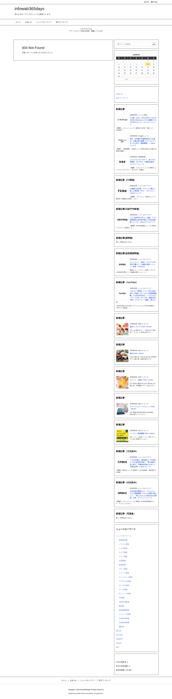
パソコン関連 (124, 544)
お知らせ (119, 94)
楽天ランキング (122, 98)
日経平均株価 (124, 602)
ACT (117, 647)
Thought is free (98, 693)
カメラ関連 (123, 552)
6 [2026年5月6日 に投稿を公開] (136, 64)
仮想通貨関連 (124, 610)
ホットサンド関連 (125, 577)
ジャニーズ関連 (125, 614)
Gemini (118, 643)
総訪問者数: (120, 670)
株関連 (121, 606)
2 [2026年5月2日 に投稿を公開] (153, 61)
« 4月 (126, 79)
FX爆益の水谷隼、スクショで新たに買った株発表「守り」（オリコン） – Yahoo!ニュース (143, 191)
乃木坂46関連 (124, 618)
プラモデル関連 (125, 581)
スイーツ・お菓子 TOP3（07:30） (142, 380)
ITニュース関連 (125, 594)
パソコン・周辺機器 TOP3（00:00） (143, 433)
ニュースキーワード (123, 536)
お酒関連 (122, 561)
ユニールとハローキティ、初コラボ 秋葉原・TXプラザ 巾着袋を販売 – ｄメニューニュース (143, 162)
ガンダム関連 (124, 585)
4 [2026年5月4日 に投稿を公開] (124, 64)
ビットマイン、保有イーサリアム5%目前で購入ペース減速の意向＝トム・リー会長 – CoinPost (143, 264)
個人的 (118, 631)
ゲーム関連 (123, 589)
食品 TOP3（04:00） (137, 353)
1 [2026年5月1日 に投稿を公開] (147, 61)
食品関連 (122, 565)
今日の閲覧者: (121, 662)
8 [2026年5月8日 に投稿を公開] (147, 64)
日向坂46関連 (124, 622)
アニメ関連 (123, 556)
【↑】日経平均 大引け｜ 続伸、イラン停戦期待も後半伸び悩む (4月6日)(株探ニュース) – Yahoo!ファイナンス (143, 220)
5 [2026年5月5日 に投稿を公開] (130, 64)
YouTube (119, 635)
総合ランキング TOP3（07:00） (141, 327)
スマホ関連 (123, 548)
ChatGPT (119, 639)
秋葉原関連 (123, 540)
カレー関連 (123, 569)
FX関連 (121, 598)
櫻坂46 (121, 627)
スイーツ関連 (124, 573)
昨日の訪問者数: (122, 666)
